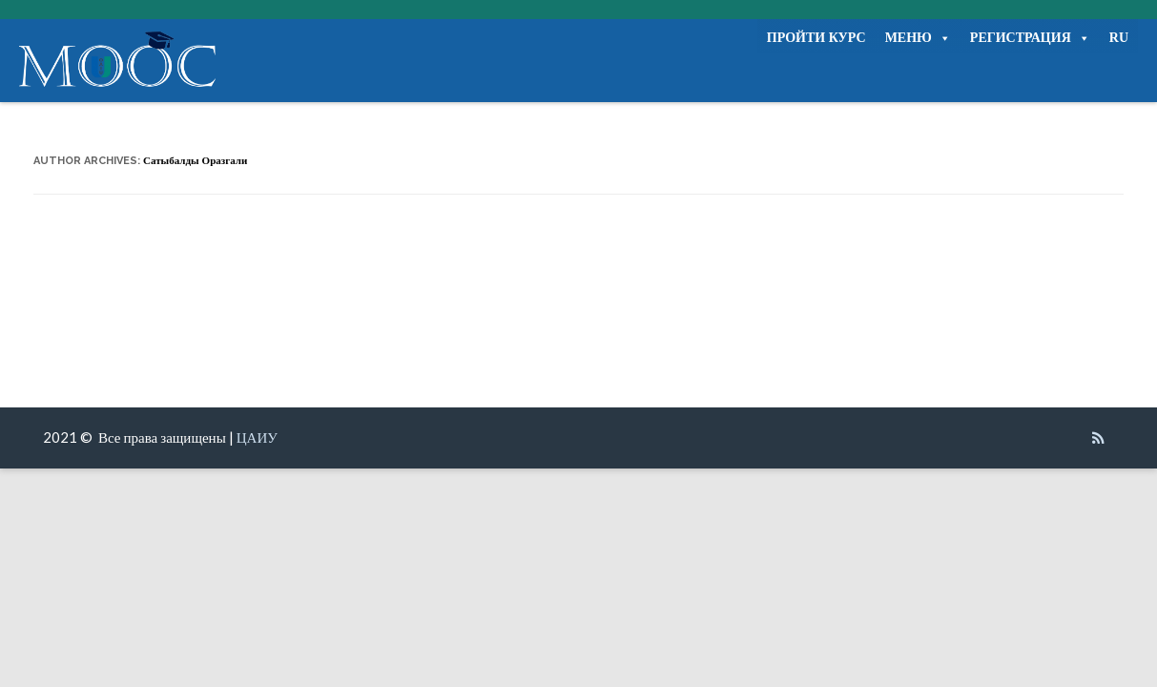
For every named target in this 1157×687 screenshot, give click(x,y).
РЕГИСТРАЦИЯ (1030, 38)
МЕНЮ (918, 38)
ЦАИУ (257, 437)
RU (1118, 38)
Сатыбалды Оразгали (195, 161)
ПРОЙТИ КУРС (816, 38)
